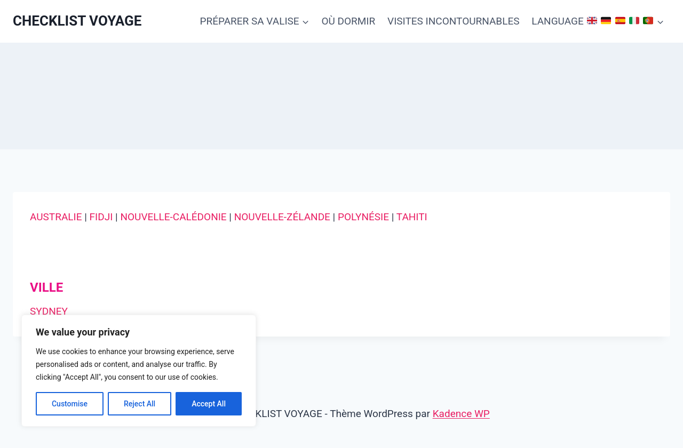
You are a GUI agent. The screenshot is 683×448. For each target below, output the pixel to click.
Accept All (209, 403)
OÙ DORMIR (348, 21)
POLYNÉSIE (363, 217)
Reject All (139, 403)
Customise (70, 403)
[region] (138, 371)
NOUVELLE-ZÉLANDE (282, 217)
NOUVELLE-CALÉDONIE (173, 217)
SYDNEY (49, 311)
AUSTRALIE (56, 217)
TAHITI (411, 217)
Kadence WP (461, 413)
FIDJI (101, 217)
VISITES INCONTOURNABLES (453, 21)
